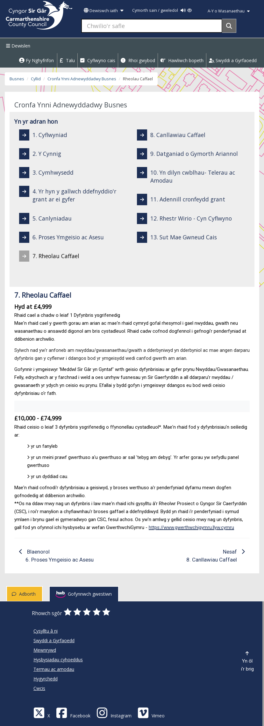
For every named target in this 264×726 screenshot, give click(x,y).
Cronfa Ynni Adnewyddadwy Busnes (81, 79)
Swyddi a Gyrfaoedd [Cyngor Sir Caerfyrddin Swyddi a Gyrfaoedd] (54, 640)
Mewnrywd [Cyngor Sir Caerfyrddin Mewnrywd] (44, 650)
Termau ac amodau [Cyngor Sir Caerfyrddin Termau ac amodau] (53, 669)
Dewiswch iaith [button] (103, 10)
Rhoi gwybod (138, 60)
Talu (67, 60)
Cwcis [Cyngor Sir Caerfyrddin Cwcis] (39, 688)
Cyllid (36, 79)
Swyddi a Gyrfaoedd (233, 60)
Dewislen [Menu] (17, 46)
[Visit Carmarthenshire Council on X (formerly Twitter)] (42, 712)
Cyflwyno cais (97, 60)
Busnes (17, 79)
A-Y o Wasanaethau (229, 11)
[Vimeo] (151, 712)
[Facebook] (73, 712)
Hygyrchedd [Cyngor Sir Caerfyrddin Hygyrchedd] (45, 679)
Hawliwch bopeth (182, 60)
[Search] (229, 26)
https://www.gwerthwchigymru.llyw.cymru (191, 527)
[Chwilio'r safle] (151, 26)
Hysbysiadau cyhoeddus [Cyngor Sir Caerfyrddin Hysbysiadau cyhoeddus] (58, 660)
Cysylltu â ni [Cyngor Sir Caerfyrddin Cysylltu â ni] (45, 631)
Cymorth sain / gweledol (162, 10)
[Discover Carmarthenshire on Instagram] (114, 712)
